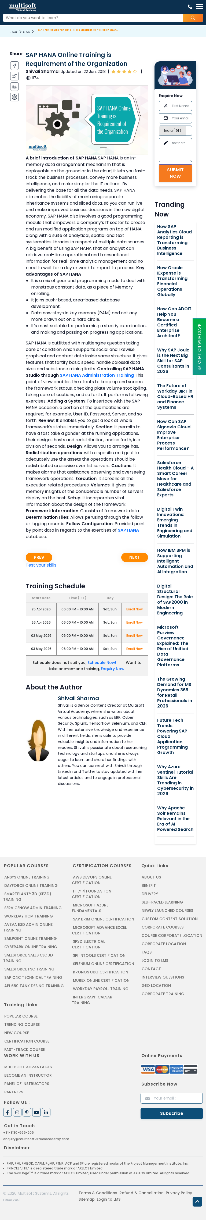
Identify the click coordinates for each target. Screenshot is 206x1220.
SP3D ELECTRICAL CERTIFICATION (88, 944)
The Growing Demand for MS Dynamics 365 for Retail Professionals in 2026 (174, 693)
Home (13, 32)
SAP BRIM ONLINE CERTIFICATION (103, 919)
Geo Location (156, 985)
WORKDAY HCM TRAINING (28, 916)
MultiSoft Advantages (28, 1067)
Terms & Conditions (98, 1193)
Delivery (150, 894)
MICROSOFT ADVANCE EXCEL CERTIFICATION (99, 930)
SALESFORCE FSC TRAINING (29, 969)
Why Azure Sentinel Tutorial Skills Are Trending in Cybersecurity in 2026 (175, 780)
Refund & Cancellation (141, 1193)
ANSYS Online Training (27, 877)
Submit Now (175, 173)
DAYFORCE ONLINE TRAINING (31, 885)
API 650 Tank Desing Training (34, 985)
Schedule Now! (101, 662)
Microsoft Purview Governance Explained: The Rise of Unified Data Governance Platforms (172, 646)
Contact (151, 969)
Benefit (149, 885)
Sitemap (87, 1199)
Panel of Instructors (26, 1083)
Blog (26, 32)
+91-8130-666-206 (18, 1132)
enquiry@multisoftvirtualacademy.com (36, 1139)
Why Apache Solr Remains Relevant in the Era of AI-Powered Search (175, 818)
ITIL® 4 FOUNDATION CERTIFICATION (91, 893)
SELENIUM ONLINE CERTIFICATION (103, 963)
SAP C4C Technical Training (33, 977)
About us (151, 877)
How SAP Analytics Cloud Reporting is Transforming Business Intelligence (174, 240)
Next (134, 557)
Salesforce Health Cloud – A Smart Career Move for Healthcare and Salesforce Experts (175, 479)
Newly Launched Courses (167, 910)
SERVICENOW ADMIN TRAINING (33, 907)
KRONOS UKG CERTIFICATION (100, 972)
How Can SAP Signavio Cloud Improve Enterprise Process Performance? (173, 435)
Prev (39, 557)
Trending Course (22, 1024)
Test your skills (41, 565)
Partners (13, 1092)
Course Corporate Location (172, 935)
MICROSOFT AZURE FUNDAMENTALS (90, 907)
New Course (16, 1033)
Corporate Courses (162, 927)
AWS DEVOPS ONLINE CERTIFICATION (92, 879)
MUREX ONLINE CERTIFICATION (101, 980)
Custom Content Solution (170, 919)
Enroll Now (134, 609)
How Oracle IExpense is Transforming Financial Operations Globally (172, 281)
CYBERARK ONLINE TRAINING (30, 946)
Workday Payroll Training (100, 988)
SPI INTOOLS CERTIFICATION (99, 955)
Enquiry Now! (113, 668)
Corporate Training (163, 994)
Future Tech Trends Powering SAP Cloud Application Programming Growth (172, 736)
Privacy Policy (179, 1193)
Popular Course (21, 1016)
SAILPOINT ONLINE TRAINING (30, 938)
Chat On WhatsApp (199, 347)
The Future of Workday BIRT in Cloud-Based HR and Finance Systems (175, 396)
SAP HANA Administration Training (97, 375)
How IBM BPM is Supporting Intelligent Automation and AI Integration (175, 561)
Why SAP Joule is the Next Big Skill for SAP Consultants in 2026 (173, 360)
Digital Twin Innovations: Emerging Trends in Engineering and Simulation (174, 523)
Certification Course (26, 1041)
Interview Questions (163, 977)
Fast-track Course (24, 1049)
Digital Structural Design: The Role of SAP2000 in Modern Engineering (175, 600)
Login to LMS (155, 960)
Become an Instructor (28, 1075)
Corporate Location (164, 944)
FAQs (147, 952)
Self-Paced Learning (162, 902)
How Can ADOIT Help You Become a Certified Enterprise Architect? (174, 322)
